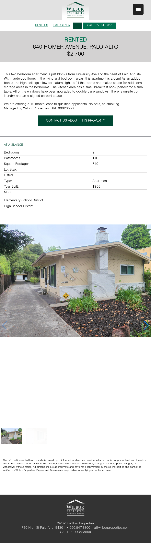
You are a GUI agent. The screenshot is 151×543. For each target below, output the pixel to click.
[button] (146, 325)
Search (77, 26)
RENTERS (41, 25)
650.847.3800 (79, 527)
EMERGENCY (61, 25)
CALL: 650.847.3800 (99, 25)
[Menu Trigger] (138, 9)
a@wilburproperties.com (112, 527)
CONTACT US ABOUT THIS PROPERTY (75, 120)
